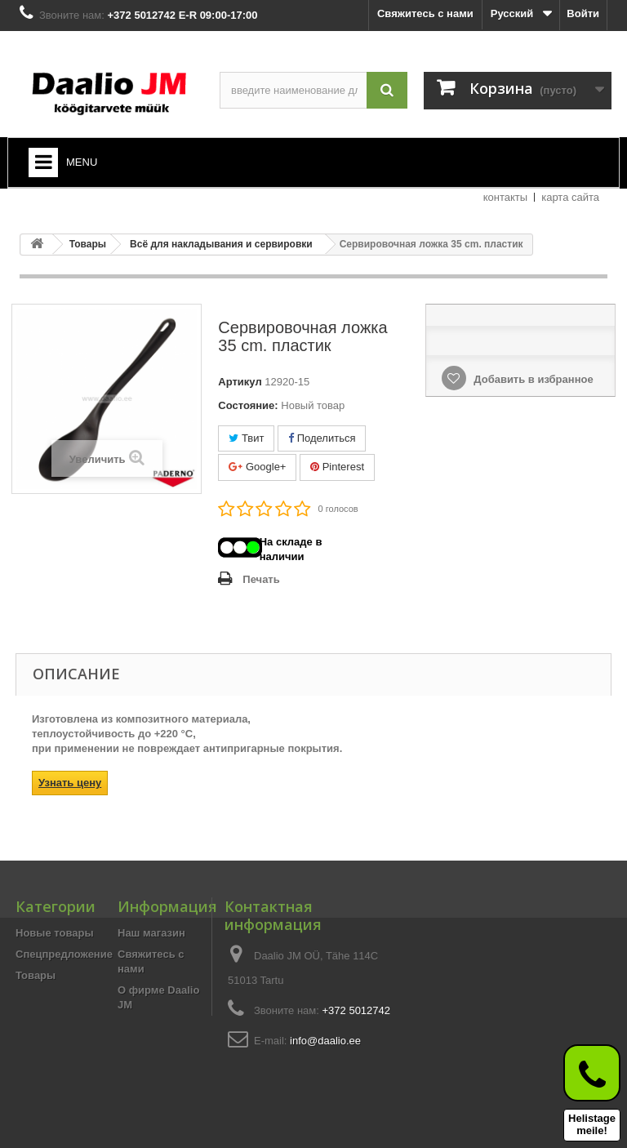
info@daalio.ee (325, 1041)
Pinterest (337, 467)
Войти (583, 13)
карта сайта (570, 197)
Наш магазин (151, 933)
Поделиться (321, 438)
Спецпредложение (64, 954)
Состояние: (248, 405)
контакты (505, 197)
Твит (246, 438)
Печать (260, 579)
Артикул (239, 382)
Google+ (257, 467)
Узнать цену (69, 782)
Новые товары (55, 933)
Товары (36, 975)
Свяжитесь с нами (425, 13)
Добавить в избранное (532, 379)
